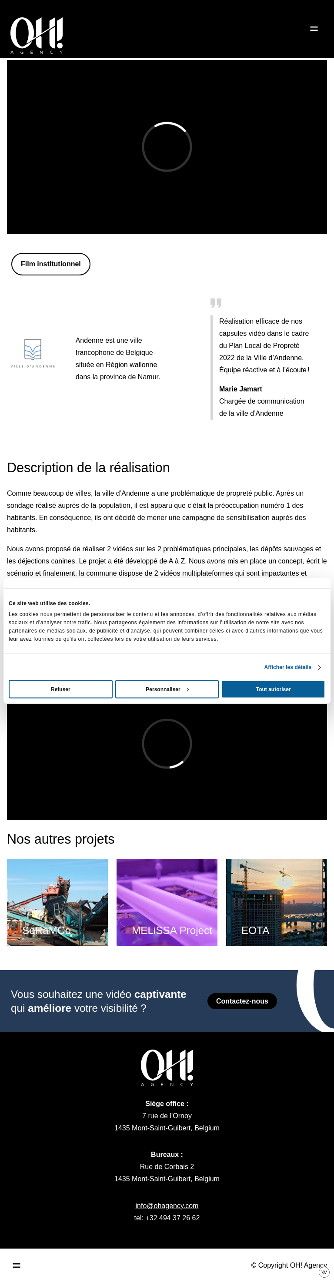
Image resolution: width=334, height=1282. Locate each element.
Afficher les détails (288, 667)
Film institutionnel (51, 264)
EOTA (255, 930)
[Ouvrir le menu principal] (16, 1265)
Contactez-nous (242, 1001)
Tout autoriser (273, 689)
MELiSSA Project (172, 930)
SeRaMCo (46, 930)
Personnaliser (167, 689)
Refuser (60, 689)
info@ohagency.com (167, 1205)
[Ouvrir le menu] (314, 28)
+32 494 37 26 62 (172, 1218)
